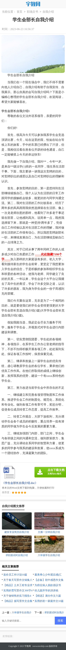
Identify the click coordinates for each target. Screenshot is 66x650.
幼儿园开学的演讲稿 (46, 590)
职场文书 (32, 11)
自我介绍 (48, 11)
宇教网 (27, 646)
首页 (19, 11)
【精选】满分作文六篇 (47, 595)
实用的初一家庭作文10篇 (49, 601)
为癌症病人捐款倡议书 (47, 585)
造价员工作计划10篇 (15, 574)
